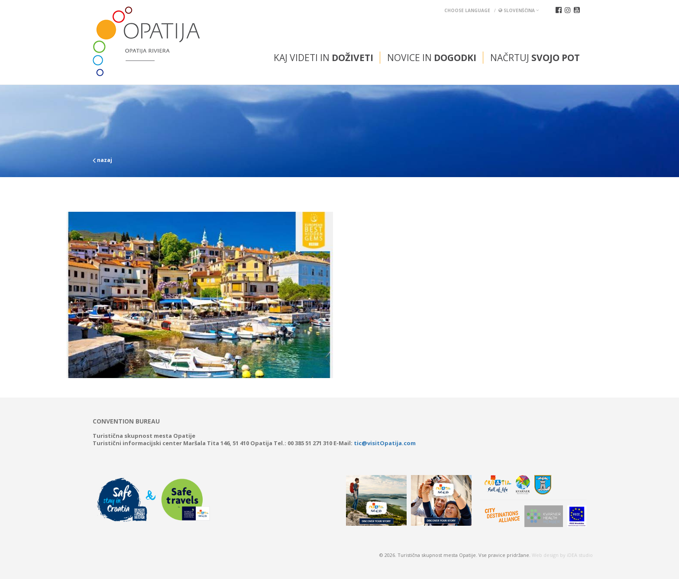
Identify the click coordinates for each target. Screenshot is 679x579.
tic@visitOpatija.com (385, 443)
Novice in (431, 58)
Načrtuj (535, 58)
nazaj (102, 160)
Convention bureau (126, 421)
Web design (545, 555)
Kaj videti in (323, 58)
